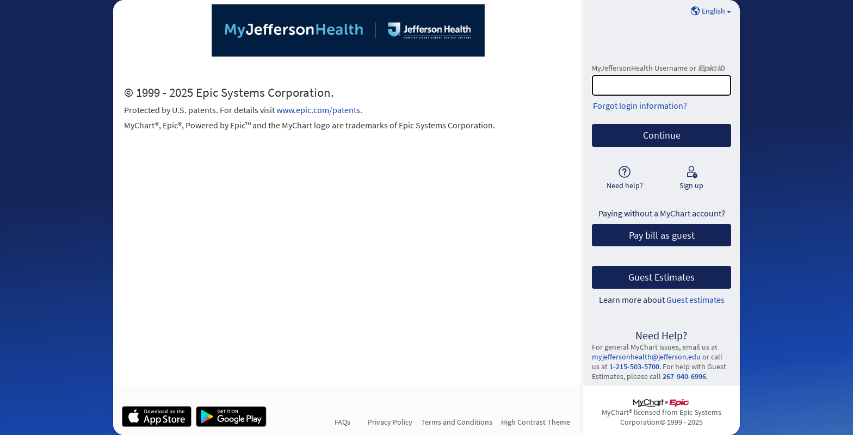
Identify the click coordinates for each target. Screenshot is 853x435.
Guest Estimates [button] (661, 277)
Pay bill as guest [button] (662, 235)
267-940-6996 (684, 376)
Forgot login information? (640, 105)
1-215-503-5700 (634, 366)
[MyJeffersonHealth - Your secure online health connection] (348, 30)
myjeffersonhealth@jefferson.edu (646, 357)
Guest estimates (695, 299)
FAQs (342, 422)
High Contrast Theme (535, 422)
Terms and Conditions (456, 422)
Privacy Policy (390, 422)
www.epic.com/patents (318, 109)
